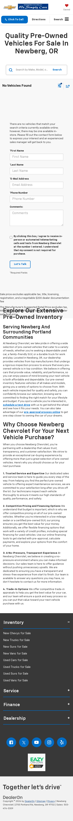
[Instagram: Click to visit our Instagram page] (49, 742)
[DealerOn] (13, 797)
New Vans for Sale (15, 653)
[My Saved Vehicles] (66, 7)
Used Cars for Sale (15, 660)
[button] (14, 19)
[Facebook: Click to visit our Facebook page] (11, 742)
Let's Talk (20, 264)
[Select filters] (59, 86)
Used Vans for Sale (15, 680)
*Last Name (16, 165)
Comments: (16, 207)
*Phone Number (19, 193)
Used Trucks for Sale (17, 667)
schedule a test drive (16, 405)
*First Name (17, 151)
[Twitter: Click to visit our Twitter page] (24, 742)
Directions (39, 19)
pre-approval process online (42, 412)
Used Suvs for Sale (15, 673)
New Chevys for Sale (17, 633)
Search (57, 70)
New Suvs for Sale (15, 646)
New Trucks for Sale (16, 640)
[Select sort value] (67, 86)
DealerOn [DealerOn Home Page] (30, 801)
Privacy (51, 801)
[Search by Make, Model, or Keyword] (32, 70)
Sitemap (41, 801)
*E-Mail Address (19, 179)
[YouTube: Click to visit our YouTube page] (36, 742)
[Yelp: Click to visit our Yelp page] (62, 742)
